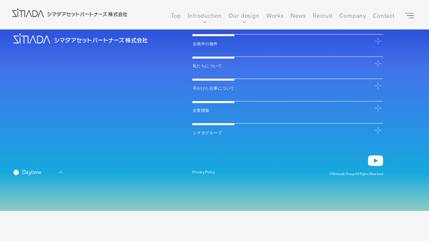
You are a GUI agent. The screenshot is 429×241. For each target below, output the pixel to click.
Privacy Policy (207, 173)
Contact (383, 16)
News (298, 16)
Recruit (322, 16)
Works (275, 16)
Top (176, 16)
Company (352, 16)
